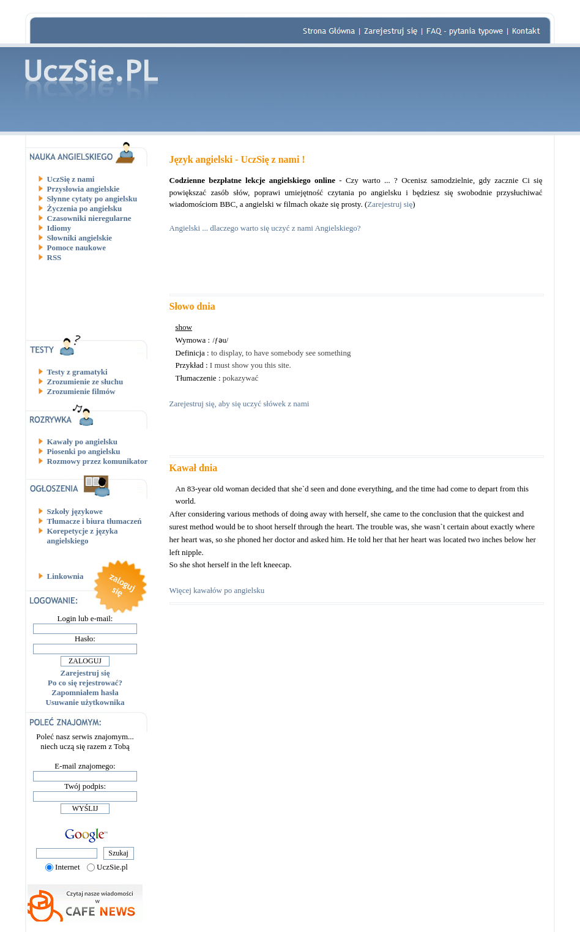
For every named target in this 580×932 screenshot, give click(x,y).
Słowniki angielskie (80, 237)
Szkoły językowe (75, 511)
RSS (54, 257)
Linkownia (65, 576)
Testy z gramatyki (77, 371)
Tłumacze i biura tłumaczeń (94, 521)
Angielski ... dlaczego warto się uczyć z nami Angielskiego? (265, 228)
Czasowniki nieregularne (89, 218)
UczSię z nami (71, 179)
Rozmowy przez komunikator (97, 461)
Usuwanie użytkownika (85, 702)
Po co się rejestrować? (85, 682)
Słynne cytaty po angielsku (92, 198)
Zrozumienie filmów (81, 391)
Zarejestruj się (85, 672)
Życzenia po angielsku (84, 208)
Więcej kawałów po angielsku (217, 590)
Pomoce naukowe (76, 247)
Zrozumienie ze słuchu (85, 381)
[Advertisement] (90, 298)
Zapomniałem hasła (84, 692)
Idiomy (59, 228)
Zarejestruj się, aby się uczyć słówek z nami (239, 403)
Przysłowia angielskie (83, 188)
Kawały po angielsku (82, 441)
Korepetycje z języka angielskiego (82, 535)
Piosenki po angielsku (84, 451)
